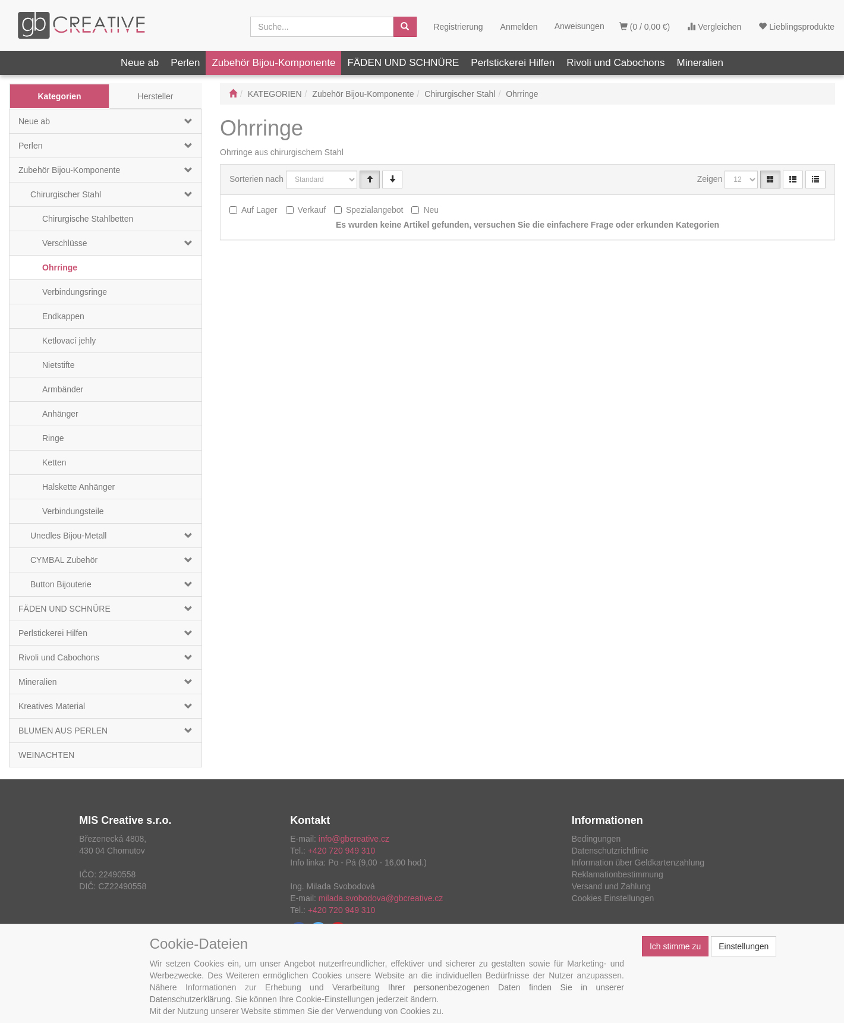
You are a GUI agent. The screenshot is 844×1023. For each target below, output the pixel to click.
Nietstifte (58, 365)
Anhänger (60, 413)
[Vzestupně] (370, 179)
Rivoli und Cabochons (615, 62)
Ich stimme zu (675, 946)
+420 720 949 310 (341, 850)
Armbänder (62, 389)
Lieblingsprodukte (796, 27)
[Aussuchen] (405, 27)
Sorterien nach (256, 179)
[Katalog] (770, 179)
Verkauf (312, 210)
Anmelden (519, 27)
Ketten (54, 462)
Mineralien (700, 62)
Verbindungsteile (73, 511)
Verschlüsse (64, 243)
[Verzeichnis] (793, 179)
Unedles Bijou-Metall (68, 535)
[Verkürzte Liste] (815, 179)
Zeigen (710, 179)
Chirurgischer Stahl (65, 194)
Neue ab (140, 62)
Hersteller (156, 96)
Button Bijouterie (61, 584)
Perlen (185, 62)
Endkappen (63, 316)
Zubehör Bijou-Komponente (273, 62)
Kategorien (59, 96)
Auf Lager (259, 210)
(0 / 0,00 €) (644, 27)
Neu (431, 210)
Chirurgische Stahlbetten (87, 219)
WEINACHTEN (46, 755)
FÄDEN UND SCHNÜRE (403, 62)
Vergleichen (714, 27)
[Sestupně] (392, 179)
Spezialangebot (375, 210)
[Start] (233, 94)
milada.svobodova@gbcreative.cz (381, 898)
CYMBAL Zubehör (63, 560)
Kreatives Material (51, 706)
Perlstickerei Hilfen (513, 62)
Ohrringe (59, 267)
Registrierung (458, 27)
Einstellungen (744, 946)
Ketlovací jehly (69, 340)
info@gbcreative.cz (354, 838)
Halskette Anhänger (78, 487)
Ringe (53, 438)
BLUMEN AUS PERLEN (63, 730)
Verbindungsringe (74, 292)
